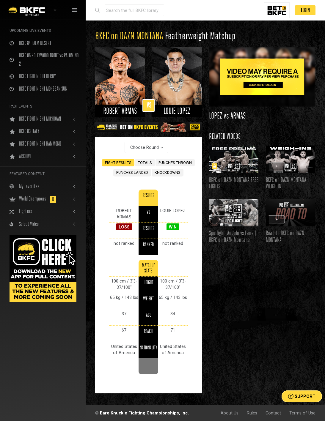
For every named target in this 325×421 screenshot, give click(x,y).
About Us (229, 413)
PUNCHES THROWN (175, 162)
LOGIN (305, 10)
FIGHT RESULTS (118, 162)
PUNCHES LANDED (132, 172)
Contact (273, 413)
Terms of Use (302, 413)
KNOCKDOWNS (167, 172)
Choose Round (144, 147)
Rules (252, 413)
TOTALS (145, 162)
